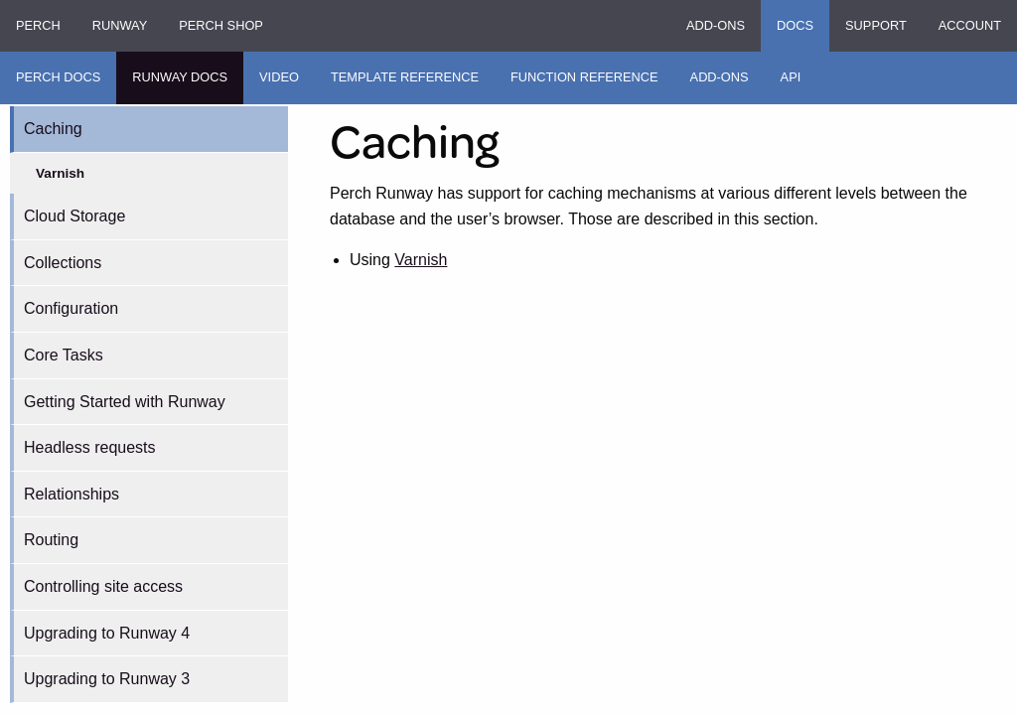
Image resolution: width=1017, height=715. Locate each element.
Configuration (71, 308)
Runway (119, 25)
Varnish (60, 173)
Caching (53, 128)
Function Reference (584, 77)
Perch (38, 25)
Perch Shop (221, 25)
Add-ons (715, 25)
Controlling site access (103, 586)
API (791, 77)
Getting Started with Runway (124, 401)
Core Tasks (63, 355)
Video (279, 77)
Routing (51, 539)
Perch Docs (58, 77)
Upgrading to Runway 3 (107, 678)
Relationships (71, 494)
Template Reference (405, 77)
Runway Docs (179, 77)
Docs (795, 25)
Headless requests (90, 447)
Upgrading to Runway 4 (107, 633)
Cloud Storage (74, 216)
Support (876, 25)
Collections (62, 262)
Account (970, 25)
